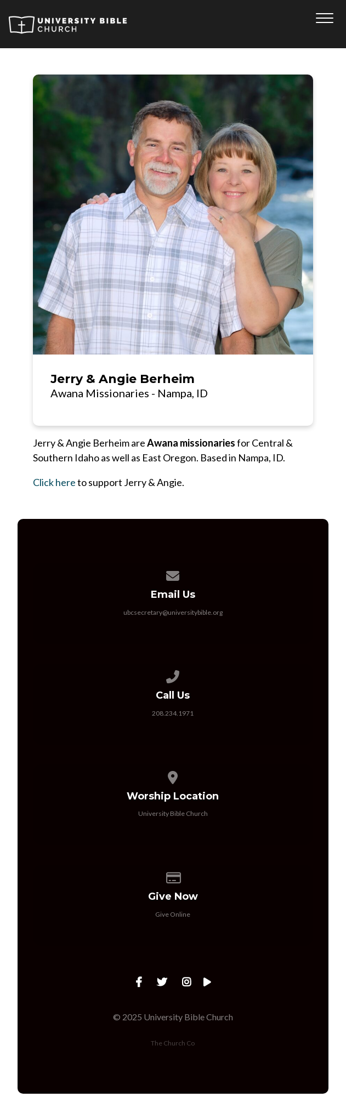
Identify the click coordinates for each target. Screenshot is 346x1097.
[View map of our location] (173, 776)
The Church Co (173, 1043)
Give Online (172, 914)
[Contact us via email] (173, 574)
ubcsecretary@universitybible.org (173, 612)
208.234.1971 (173, 713)
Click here (54, 482)
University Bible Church (173, 813)
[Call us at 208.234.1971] (173, 675)
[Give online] (173, 876)
